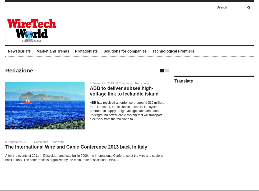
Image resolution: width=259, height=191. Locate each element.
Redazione (142, 83)
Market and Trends (52, 51)
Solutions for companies (125, 51)
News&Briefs (19, 51)
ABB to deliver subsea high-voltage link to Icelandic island (124, 91)
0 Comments (124, 83)
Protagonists (86, 51)
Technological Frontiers (173, 51)
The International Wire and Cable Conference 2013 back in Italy (76, 147)
